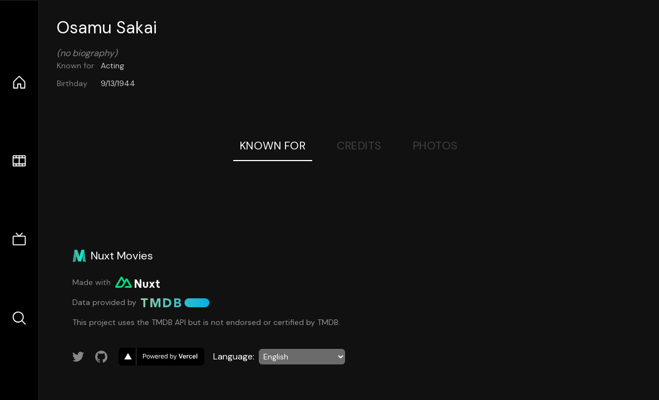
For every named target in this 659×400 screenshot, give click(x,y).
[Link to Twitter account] (78, 357)
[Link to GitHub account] (101, 357)
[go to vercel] (161, 357)
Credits (359, 145)
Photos (435, 145)
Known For (273, 145)
